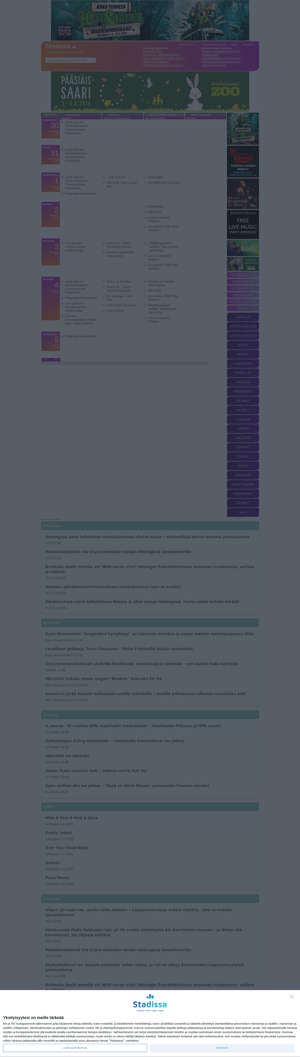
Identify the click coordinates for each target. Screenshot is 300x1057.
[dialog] (150, 1023)
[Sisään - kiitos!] (292, 997)
